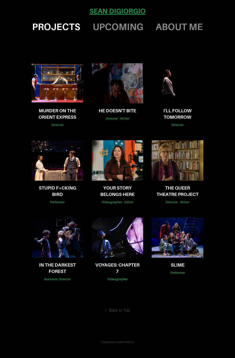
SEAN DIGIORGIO (117, 11)
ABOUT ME (179, 27)
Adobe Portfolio (124, 342)
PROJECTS (56, 27)
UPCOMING (118, 27)
